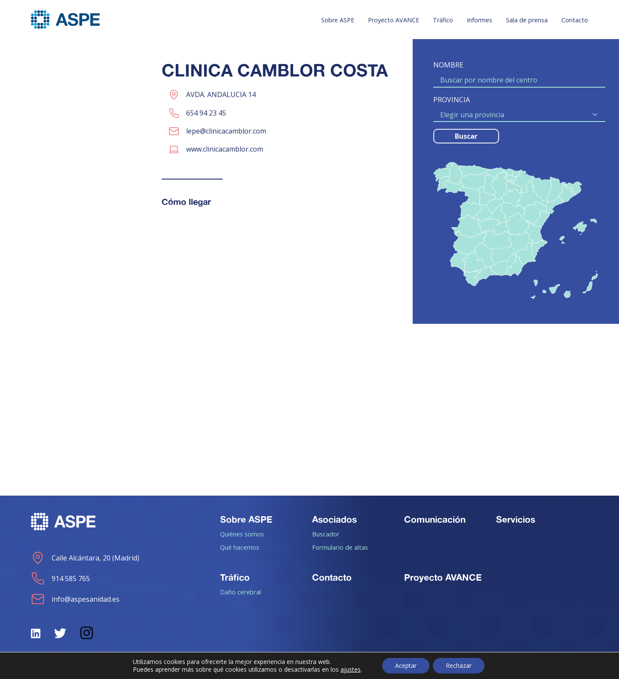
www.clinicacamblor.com (224, 149)
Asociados (334, 519)
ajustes (350, 669)
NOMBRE (448, 65)
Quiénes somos (242, 534)
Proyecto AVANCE (393, 20)
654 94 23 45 (206, 113)
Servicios (515, 519)
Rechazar (459, 665)
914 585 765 (60, 578)
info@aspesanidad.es (75, 599)
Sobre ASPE (337, 20)
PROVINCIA (451, 99)
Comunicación (435, 519)
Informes (479, 20)
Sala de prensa (527, 20)
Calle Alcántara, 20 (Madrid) (85, 558)
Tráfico (443, 20)
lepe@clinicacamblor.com (226, 131)
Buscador (326, 534)
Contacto (574, 20)
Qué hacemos (239, 547)
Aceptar (406, 665)
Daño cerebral (240, 592)
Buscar (466, 136)
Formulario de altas (340, 547)
